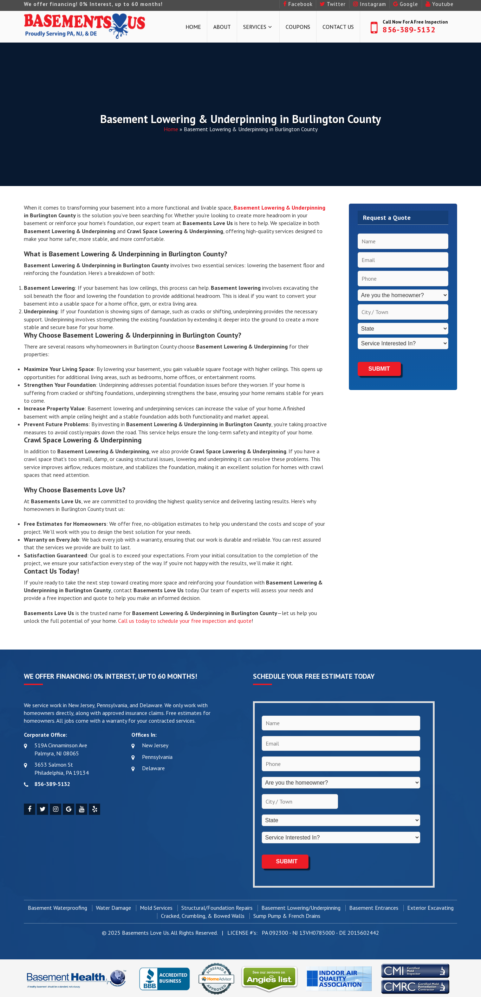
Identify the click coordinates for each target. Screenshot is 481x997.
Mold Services (156, 907)
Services (254, 26)
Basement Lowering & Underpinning (279, 207)
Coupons (298, 26)
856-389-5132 (409, 29)
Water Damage (113, 907)
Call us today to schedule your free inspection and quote (185, 620)
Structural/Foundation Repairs (217, 907)
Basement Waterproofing (57, 907)
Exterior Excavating (430, 907)
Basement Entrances (373, 907)
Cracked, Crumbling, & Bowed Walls (203, 915)
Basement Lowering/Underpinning (300, 907)
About (222, 26)
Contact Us (338, 26)
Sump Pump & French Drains (286, 915)
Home (193, 26)
